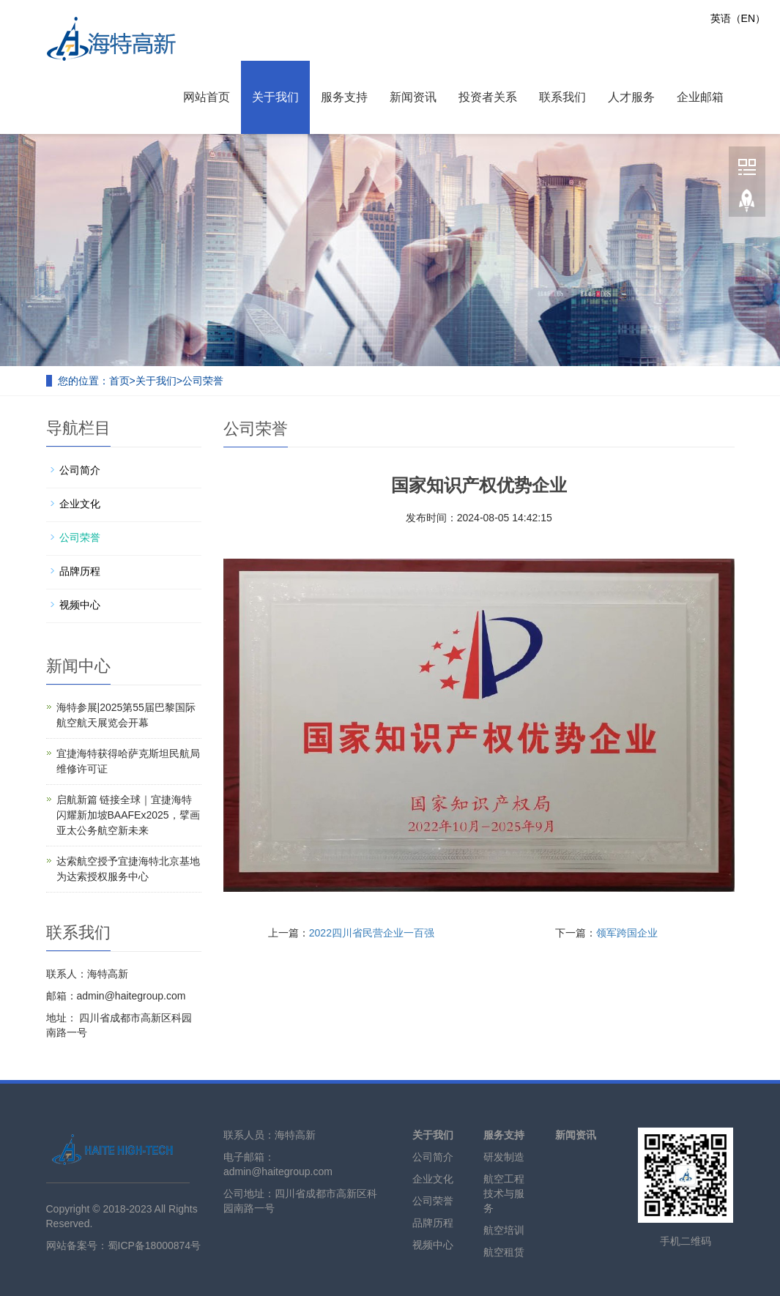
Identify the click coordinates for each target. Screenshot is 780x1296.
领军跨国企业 (627, 933)
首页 (119, 381)
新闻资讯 (413, 97)
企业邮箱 (700, 97)
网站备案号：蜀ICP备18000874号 (123, 1245)
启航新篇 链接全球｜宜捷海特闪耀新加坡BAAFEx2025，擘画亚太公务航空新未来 (128, 815)
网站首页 (206, 97)
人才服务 (631, 97)
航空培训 (503, 1230)
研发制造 (503, 1157)
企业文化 (79, 504)
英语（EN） (737, 18)
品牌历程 (79, 571)
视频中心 (79, 605)
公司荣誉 (202, 381)
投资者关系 (487, 97)
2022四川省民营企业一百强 (371, 933)
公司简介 (79, 470)
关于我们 (275, 97)
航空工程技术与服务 (503, 1193)
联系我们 (562, 97)
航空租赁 (503, 1252)
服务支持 (344, 97)
